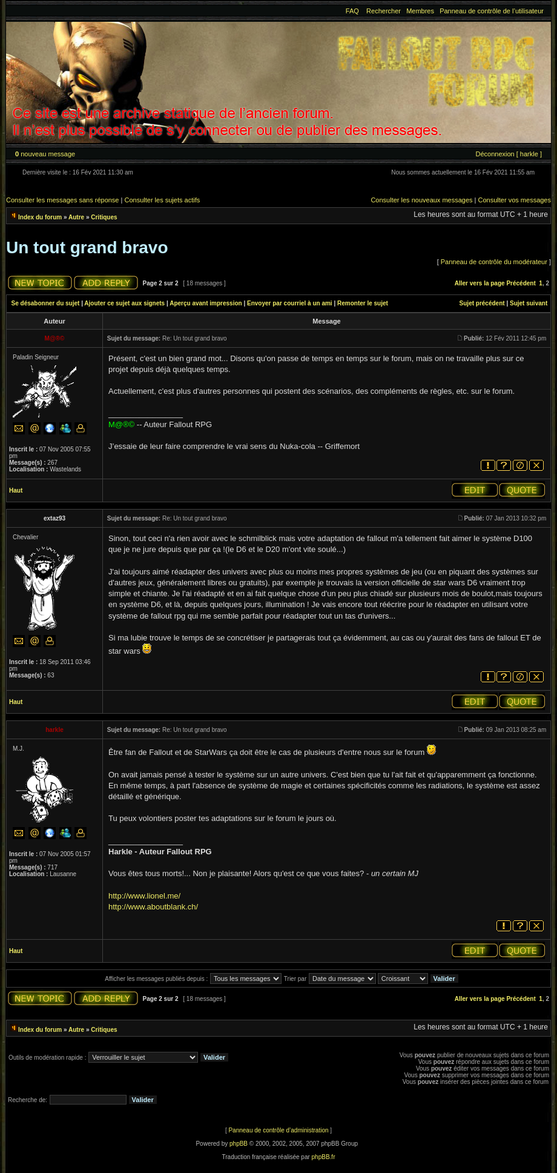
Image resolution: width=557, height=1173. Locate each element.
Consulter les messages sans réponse (62, 200)
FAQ (352, 11)
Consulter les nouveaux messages (421, 200)
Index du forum (40, 217)
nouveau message (45, 154)
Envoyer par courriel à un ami (289, 303)
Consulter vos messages (514, 200)
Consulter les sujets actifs (162, 200)
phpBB (238, 1143)
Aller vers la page (480, 283)
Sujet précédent (482, 303)
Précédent (520, 283)
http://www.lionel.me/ (144, 895)
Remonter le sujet (362, 303)
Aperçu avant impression (206, 303)
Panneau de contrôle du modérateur (494, 261)
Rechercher (383, 11)
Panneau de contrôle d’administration (278, 1130)
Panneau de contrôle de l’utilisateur (492, 11)
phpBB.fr (323, 1157)
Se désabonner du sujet (46, 303)
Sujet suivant (528, 303)
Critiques (104, 217)
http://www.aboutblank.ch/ (153, 906)
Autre (76, 217)
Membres (420, 11)
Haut (15, 490)
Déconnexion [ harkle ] (508, 154)
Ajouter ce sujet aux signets (124, 303)
